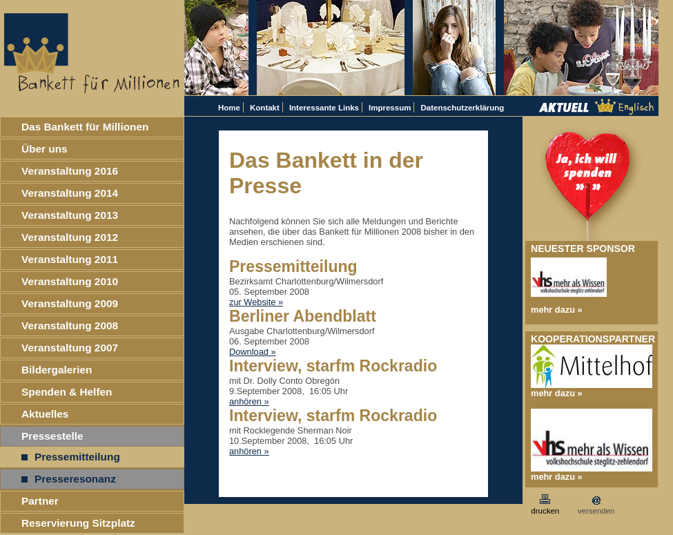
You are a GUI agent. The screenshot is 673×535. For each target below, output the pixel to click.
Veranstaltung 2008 (69, 325)
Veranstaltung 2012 (69, 237)
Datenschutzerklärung (462, 108)
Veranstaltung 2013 (69, 215)
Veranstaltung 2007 (69, 347)
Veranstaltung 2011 (69, 259)
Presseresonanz (68, 479)
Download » (252, 352)
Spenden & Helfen (66, 392)
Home (229, 108)
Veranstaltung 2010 (69, 281)
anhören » (249, 401)
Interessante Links (324, 108)
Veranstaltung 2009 (69, 303)
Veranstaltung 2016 (69, 171)
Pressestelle (52, 436)
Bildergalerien (56, 370)
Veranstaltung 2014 (69, 193)
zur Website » (256, 302)
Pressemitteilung (70, 457)
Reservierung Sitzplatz (78, 523)
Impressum (390, 108)
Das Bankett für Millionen (84, 127)
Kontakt (265, 108)
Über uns (44, 149)
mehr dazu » (557, 309)
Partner (40, 501)
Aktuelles (44, 414)
